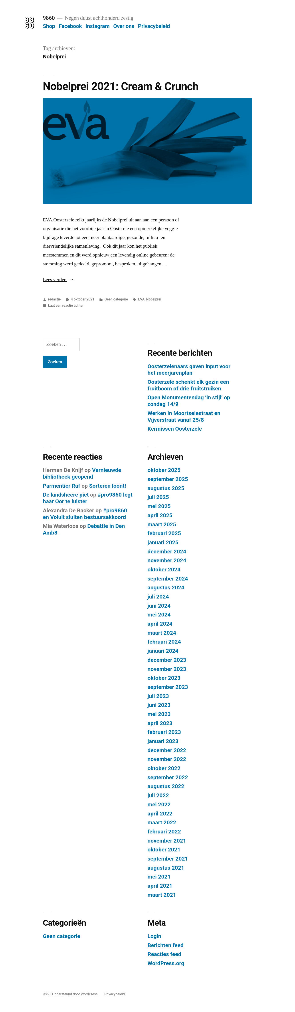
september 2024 (168, 578)
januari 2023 (163, 741)
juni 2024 (159, 605)
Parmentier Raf (61, 486)
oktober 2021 (164, 849)
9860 (49, 18)
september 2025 (168, 479)
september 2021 (168, 858)
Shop (49, 26)
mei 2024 (159, 614)
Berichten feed (166, 945)
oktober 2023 (164, 678)
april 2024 (160, 623)
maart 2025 (162, 524)
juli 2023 (158, 696)
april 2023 (160, 723)
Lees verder (58, 279)
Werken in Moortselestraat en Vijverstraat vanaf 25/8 (184, 416)
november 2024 (167, 560)
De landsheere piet (66, 494)
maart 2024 (162, 633)
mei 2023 (159, 714)
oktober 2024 (164, 569)
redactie (54, 299)
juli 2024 (158, 596)
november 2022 (167, 759)
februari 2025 (164, 533)
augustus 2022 (166, 786)
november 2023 (167, 669)
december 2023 (167, 660)
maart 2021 (162, 895)
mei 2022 (159, 804)
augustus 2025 (166, 488)
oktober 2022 (164, 768)
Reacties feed (164, 954)
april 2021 (160, 886)
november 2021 (167, 840)
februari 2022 (164, 831)
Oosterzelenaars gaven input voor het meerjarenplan (189, 369)
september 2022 (168, 777)
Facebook (70, 26)
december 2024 (167, 551)
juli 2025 (158, 497)
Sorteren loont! (107, 486)
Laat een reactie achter (66, 305)
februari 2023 (164, 732)
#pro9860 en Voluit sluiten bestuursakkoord (85, 513)
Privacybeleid (154, 26)
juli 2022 (158, 795)
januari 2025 (163, 542)
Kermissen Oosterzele (175, 428)
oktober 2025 (164, 470)
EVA (141, 299)
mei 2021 (159, 876)
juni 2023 (159, 705)
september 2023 (168, 687)
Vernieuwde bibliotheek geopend (82, 473)
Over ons (123, 26)
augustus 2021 (166, 868)
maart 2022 (162, 822)
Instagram (97, 26)
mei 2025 (159, 506)
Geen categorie (116, 299)
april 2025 (160, 515)
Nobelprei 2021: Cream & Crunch (120, 86)
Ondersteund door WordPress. (75, 994)
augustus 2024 (166, 587)
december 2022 (167, 750)
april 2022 (160, 813)
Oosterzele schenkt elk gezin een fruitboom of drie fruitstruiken (188, 385)
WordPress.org (166, 963)
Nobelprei (153, 299)
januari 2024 (163, 651)
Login (154, 936)
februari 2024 (164, 641)
